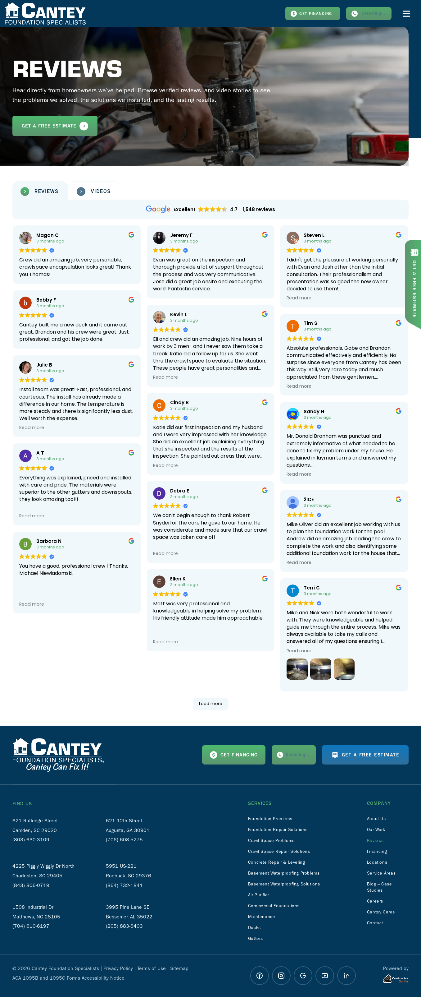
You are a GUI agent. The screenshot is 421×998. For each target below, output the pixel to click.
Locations (378, 863)
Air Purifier (260, 896)
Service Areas (383, 874)
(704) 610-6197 (30, 927)
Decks (255, 929)
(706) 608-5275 (124, 840)
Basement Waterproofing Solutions (289, 885)
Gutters (256, 940)
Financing (378, 853)
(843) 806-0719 (30, 886)
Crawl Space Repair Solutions (283, 853)
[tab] (40, 193)
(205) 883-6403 (124, 927)
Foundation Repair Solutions (282, 831)
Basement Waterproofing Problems (289, 874)
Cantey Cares (383, 913)
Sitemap (179, 970)
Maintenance (263, 918)
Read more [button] (165, 379)
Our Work (377, 831)
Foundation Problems (273, 820)
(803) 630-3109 (30, 840)
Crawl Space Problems (274, 842)
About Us (377, 820)
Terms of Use (151, 970)
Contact (376, 924)
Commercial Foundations (277, 907)
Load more (210, 705)
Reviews (376, 842)
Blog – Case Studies (381, 888)
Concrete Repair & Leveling (280, 863)
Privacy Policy (118, 970)
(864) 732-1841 (124, 886)
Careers (376, 902)
